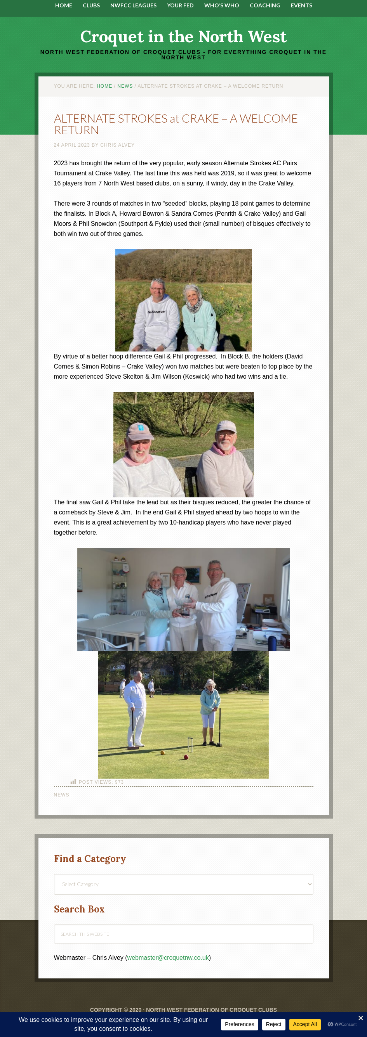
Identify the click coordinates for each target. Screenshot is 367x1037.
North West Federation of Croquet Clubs (211, 1010)
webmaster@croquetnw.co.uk (168, 957)
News (62, 795)
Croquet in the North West (183, 36)
